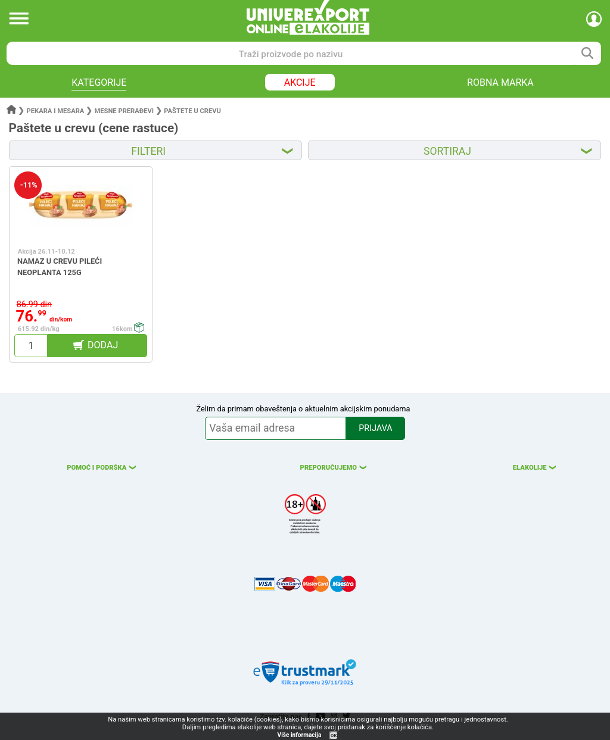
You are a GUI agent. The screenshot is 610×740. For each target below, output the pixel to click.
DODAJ (103, 345)
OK (334, 735)
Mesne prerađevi (124, 111)
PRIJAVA (375, 428)
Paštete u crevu (192, 111)
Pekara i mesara (56, 111)
